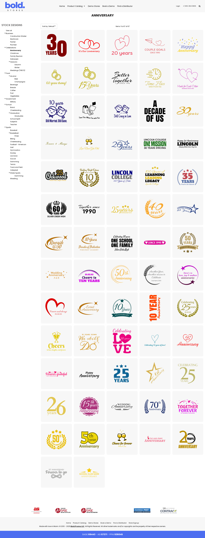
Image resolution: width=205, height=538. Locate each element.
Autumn (18, 65)
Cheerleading (15, 110)
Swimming (14, 161)
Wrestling (14, 178)
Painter (13, 42)
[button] (76, 6)
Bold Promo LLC (77, 526)
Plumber (13, 45)
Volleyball (14, 170)
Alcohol (13, 76)
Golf (11, 147)
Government (11, 99)
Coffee (12, 90)
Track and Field (16, 167)
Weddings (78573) (17, 70)
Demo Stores (93, 523)
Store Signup (134, 523)
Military (13, 102)
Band (12, 107)
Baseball (13, 130)
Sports (8, 127)
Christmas (14, 53)
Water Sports (15, 173)
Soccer (13, 159)
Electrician (14, 39)
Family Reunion (16, 56)
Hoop (17, 136)
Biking (12, 139)
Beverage (14, 85)
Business (9, 33)
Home (68, 523)
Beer (16, 79)
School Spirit (15, 119)
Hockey (13, 153)
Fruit (11, 93)
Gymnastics (15, 150)
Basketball (14, 133)
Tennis (12, 164)
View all (9, 30)
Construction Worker (18, 36)
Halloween (14, 59)
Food (8, 73)
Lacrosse (13, 156)
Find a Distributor (120, 523)
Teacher (13, 124)
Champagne (20, 82)
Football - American (18, 144)
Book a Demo (106, 523)
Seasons (13, 62)
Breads (13, 87)
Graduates (19, 116)
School (9, 104)
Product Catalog (79, 523)
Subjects (13, 121)
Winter (17, 67)
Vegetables (14, 96)
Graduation (15, 113)
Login (178, 6)
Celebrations (11, 48)
